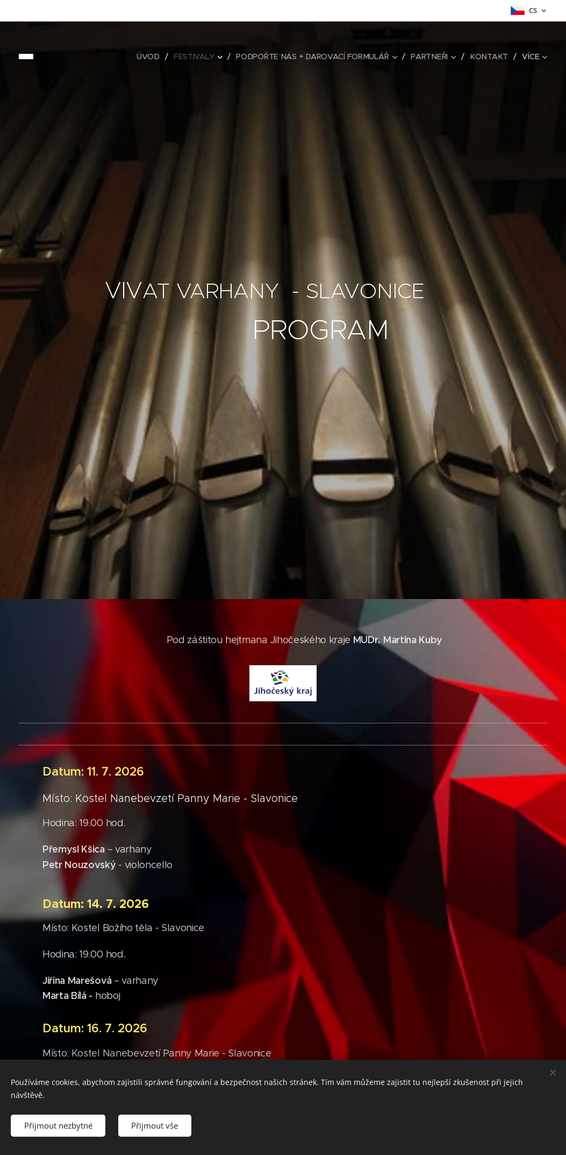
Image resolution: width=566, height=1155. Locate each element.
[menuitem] (149, 56)
